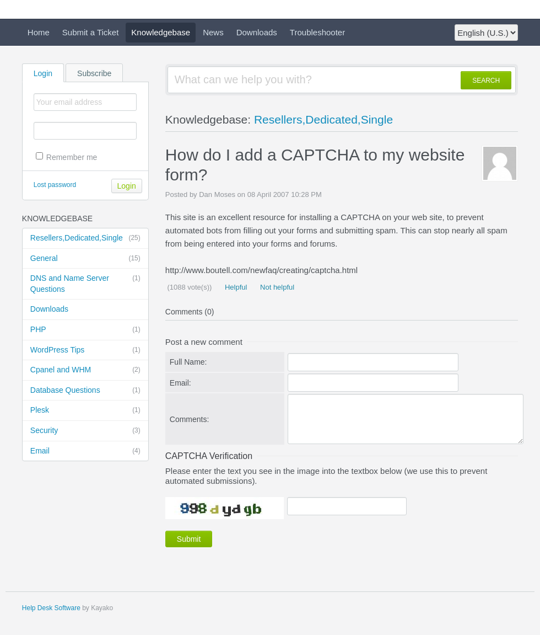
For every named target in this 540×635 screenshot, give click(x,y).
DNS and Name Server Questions (85, 283)
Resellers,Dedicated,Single (85, 238)
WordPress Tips (85, 350)
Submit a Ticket (90, 32)
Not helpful (276, 287)
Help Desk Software (51, 608)
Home (39, 32)
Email (85, 451)
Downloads (256, 32)
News (213, 32)
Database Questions (85, 390)
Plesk (85, 410)
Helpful (235, 287)
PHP (85, 329)
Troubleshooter (317, 32)
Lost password (55, 185)
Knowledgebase (160, 32)
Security (85, 430)
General (85, 258)
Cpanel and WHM (85, 370)
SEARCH (486, 80)
